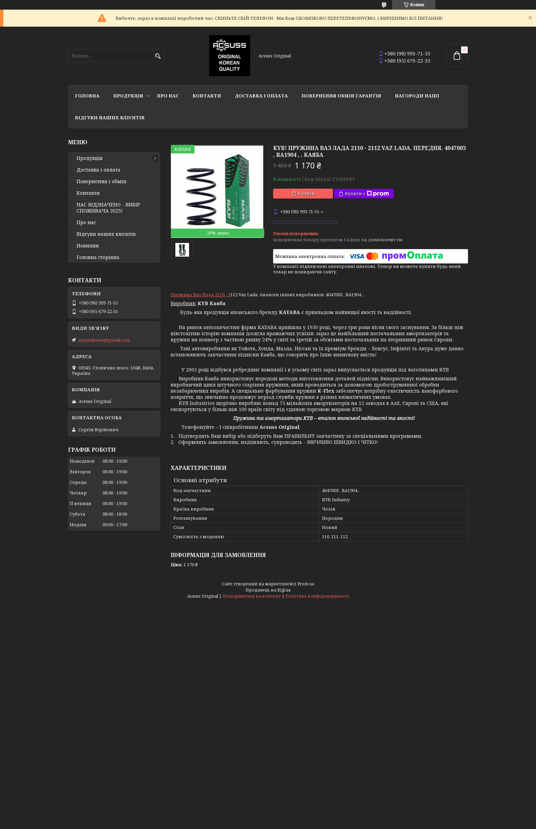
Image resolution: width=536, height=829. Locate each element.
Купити (306, 193)
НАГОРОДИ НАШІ (417, 96)
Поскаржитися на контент (252, 596)
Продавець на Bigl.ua (268, 590)
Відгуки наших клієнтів (110, 117)
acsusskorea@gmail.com (104, 340)
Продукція (128, 96)
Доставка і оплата (261, 96)
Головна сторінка (98, 257)
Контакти (206, 96)
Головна (87, 96)
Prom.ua (305, 584)
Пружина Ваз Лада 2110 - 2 (200, 294)
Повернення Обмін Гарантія (341, 96)
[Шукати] (158, 56)
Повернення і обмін (101, 181)
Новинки (88, 246)
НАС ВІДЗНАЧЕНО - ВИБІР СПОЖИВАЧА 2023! (108, 208)
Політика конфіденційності (317, 596)
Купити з (367, 193)
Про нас (168, 96)
